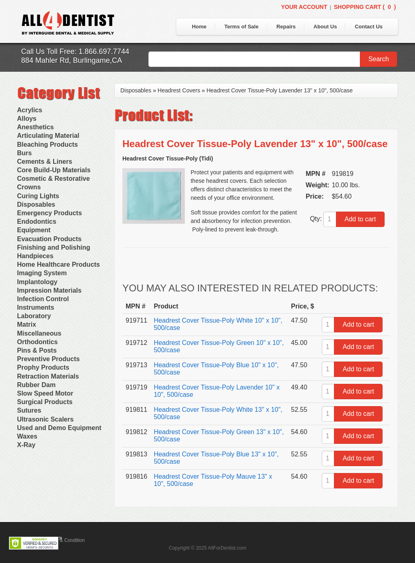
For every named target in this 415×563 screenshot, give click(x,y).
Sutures (29, 410)
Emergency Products (49, 213)
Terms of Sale (242, 27)
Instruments (35, 307)
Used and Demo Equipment (59, 427)
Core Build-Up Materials (53, 170)
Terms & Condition (65, 540)
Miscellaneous (39, 333)
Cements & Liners (44, 161)
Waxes (27, 436)
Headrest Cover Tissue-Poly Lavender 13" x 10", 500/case (279, 90)
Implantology (37, 281)
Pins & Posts (37, 350)
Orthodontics (37, 341)
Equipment (34, 230)
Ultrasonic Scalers (45, 419)
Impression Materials (49, 290)
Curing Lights (38, 196)
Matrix (26, 324)
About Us (325, 27)
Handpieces (35, 256)
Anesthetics (35, 127)
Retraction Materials (48, 376)
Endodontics (36, 221)
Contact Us (369, 27)
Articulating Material (48, 135)
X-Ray (26, 444)
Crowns (29, 187)
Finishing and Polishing (53, 247)
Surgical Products (45, 401)
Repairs (286, 27)
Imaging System (42, 273)
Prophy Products (43, 367)
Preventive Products (48, 358)
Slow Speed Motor (45, 393)
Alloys (26, 118)
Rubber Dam (36, 384)
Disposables (36, 204)
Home (199, 27)
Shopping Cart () (365, 7)
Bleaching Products (47, 144)
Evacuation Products (49, 238)
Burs (24, 153)
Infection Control (43, 298)
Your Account (304, 7)
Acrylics (29, 110)
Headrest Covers (179, 90)
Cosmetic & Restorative (53, 178)
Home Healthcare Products (58, 264)
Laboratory (34, 316)
